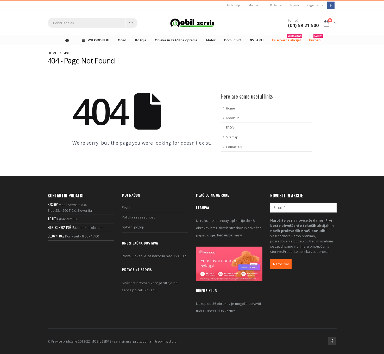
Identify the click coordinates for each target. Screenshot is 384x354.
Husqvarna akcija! (287, 38)
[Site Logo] (192, 22)
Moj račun (255, 5)
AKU (256, 40)
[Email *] (303, 207)
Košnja (140, 40)
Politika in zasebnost (138, 217)
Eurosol (316, 38)
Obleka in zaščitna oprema (176, 40)
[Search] (131, 23)
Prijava (294, 5)
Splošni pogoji (133, 227)
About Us (233, 118)
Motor (211, 40)
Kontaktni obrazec (89, 227)
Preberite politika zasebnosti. (306, 251)
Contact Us (234, 147)
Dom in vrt (232, 40)
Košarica (276, 5)
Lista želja (234, 5)
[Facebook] (331, 5)
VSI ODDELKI (95, 40)
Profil (126, 207)
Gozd (122, 40)
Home (230, 108)
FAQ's (230, 127)
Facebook (332, 341)
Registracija (315, 5)
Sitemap (232, 137)
